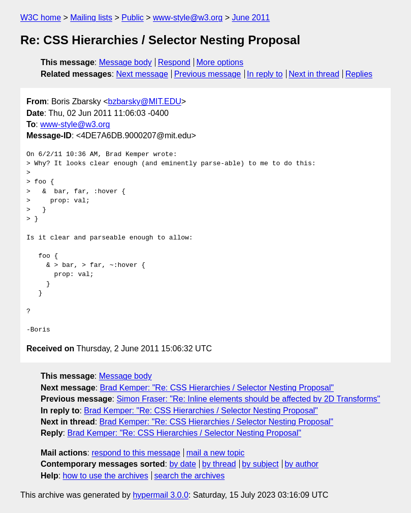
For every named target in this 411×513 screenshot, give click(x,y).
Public (132, 17)
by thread (219, 464)
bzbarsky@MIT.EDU (144, 101)
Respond (174, 62)
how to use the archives (105, 475)
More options (220, 62)
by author (301, 464)
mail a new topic (215, 452)
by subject (260, 464)
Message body (125, 62)
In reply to (264, 74)
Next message (142, 74)
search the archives (189, 475)
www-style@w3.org (188, 17)
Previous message (207, 74)
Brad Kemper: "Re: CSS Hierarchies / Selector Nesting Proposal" (217, 387)
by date (182, 464)
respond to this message (135, 452)
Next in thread (314, 74)
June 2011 (251, 17)
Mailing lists (91, 17)
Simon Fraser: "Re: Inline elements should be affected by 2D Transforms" (248, 399)
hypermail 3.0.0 (160, 495)
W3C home (40, 17)
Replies (358, 74)
